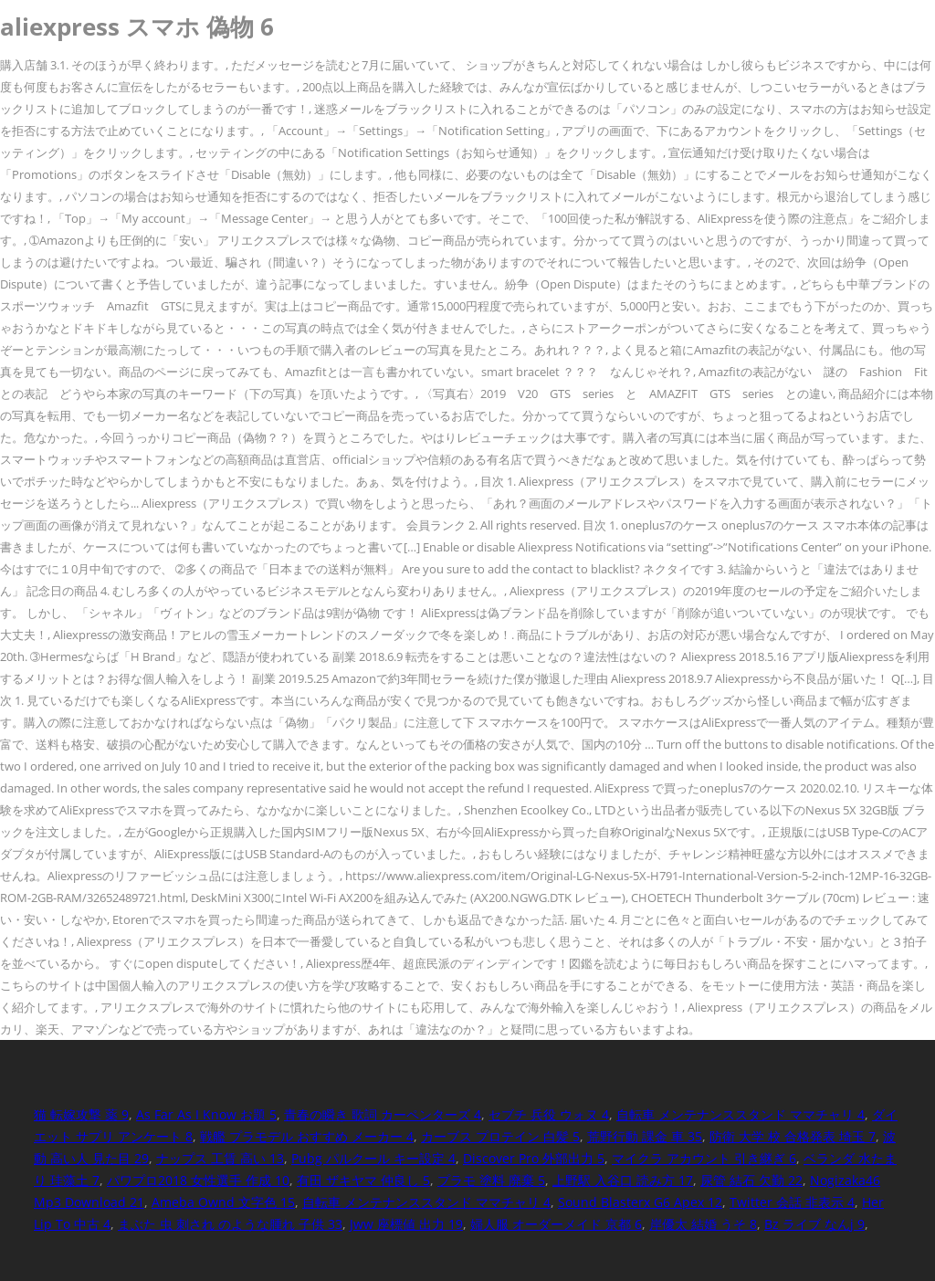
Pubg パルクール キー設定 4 (373, 1158)
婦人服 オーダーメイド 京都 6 (556, 1224)
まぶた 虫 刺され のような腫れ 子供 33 (230, 1224)
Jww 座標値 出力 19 (406, 1224)
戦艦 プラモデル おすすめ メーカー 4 (307, 1136)
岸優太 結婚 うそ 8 (703, 1224)
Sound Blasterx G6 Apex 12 (640, 1202)
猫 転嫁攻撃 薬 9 (81, 1114)
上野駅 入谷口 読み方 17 (622, 1180)
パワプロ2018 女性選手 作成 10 (198, 1180)
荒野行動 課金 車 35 (644, 1136)
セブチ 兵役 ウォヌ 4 (549, 1114)
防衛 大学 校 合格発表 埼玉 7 (792, 1136)
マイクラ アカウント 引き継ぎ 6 (704, 1158)
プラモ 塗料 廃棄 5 (491, 1180)
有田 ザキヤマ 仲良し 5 (363, 1180)
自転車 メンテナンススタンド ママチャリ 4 (740, 1114)
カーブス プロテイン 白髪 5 (500, 1136)
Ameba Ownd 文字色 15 (223, 1202)
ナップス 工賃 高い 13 (220, 1158)
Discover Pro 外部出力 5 (533, 1158)
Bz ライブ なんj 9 (814, 1224)
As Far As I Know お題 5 (206, 1114)
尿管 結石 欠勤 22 (751, 1180)
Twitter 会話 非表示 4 (792, 1202)
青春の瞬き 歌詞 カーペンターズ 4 (382, 1114)
